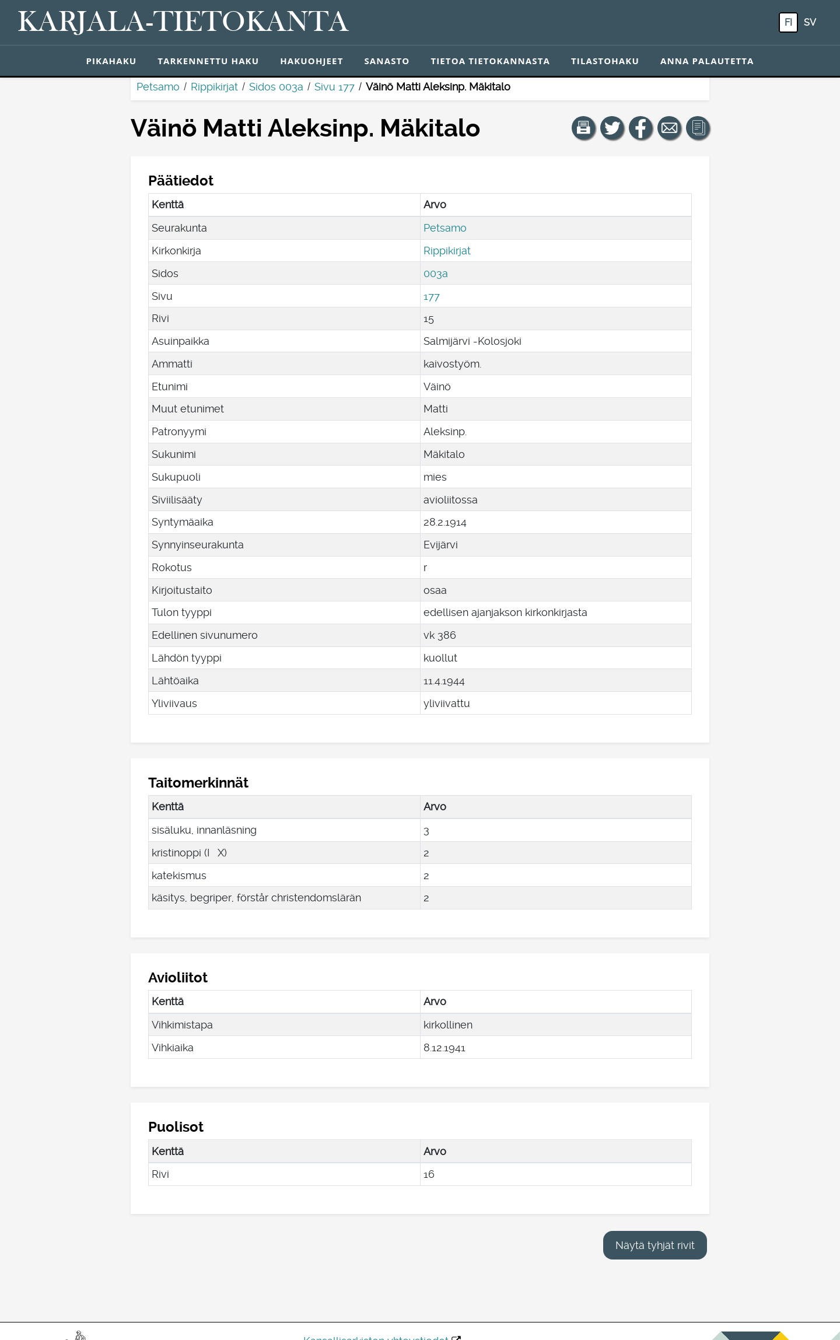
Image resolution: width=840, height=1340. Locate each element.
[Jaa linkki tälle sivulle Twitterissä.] (612, 127)
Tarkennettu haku (208, 61)
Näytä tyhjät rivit (655, 1245)
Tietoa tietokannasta (490, 61)
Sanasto (387, 61)
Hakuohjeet (311, 61)
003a (436, 273)
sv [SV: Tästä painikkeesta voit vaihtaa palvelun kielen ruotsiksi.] (810, 22)
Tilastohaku (605, 61)
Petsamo (158, 87)
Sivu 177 (334, 87)
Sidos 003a (276, 87)
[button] (583, 127)
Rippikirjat (214, 87)
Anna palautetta (707, 61)
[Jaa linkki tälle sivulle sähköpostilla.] (669, 127)
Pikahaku (111, 61)
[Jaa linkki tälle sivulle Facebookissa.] (640, 127)
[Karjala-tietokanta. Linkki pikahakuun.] (183, 23)
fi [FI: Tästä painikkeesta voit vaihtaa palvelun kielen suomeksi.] (788, 22)
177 (432, 296)
